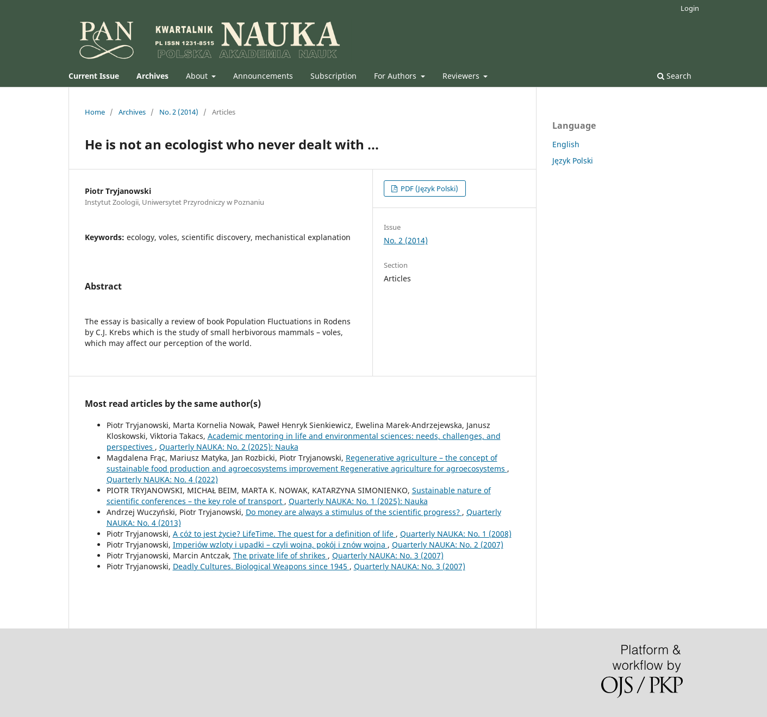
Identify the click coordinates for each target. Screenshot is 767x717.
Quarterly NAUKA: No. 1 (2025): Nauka (358, 501)
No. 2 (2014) (178, 112)
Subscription (333, 76)
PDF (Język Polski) (428, 188)
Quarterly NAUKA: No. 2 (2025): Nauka (228, 447)
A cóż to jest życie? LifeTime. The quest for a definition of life (284, 534)
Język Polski (572, 160)
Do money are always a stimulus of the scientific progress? (354, 512)
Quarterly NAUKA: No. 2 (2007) (447, 544)
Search (674, 76)
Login (690, 8)
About (198, 76)
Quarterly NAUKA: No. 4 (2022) (162, 479)
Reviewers (462, 76)
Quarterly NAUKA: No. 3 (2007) (388, 555)
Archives (132, 112)
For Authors (396, 76)
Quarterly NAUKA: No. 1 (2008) (456, 534)
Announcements (263, 76)
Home (95, 112)
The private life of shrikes (280, 555)
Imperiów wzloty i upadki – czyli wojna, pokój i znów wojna (280, 544)
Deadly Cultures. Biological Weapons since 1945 (261, 566)
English (565, 144)
